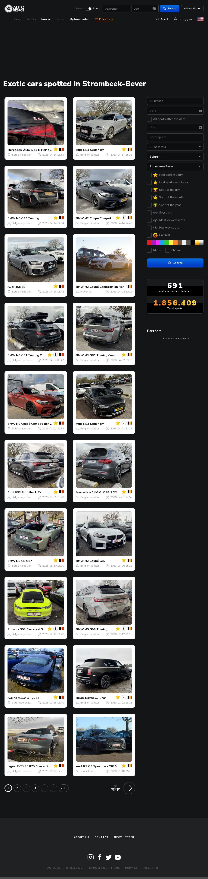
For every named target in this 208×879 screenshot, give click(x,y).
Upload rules (80, 19)
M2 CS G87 (24, 561)
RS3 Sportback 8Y (28, 492)
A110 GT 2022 (28, 698)
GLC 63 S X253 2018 (114, 492)
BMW (11, 218)
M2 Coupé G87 (95, 561)
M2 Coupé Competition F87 (104, 218)
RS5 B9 (20, 287)
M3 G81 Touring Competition (37, 355)
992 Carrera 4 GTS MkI (36, 629)
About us (81, 837)
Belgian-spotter (21, 155)
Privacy (131, 868)
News (79, 8)
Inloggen (183, 19)
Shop (61, 19)
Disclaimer (152, 868)
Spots (96, 8)
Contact (102, 837)
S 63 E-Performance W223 (50, 150)
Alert (162, 19)
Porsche (13, 629)
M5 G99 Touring (27, 218)
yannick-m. (86, 771)
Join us (46, 19)
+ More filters (192, 8)
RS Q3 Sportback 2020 (100, 766)
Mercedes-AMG (19, 150)
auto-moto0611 (21, 702)
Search (169, 8)
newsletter (124, 837)
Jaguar (12, 766)
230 (64, 788)
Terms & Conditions (103, 868)
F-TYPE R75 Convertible (35, 766)
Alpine (12, 698)
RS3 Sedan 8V (93, 150)
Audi (79, 150)
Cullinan (101, 698)
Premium (104, 19)
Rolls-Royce (85, 698)
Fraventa (85, 291)
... (53, 788)
